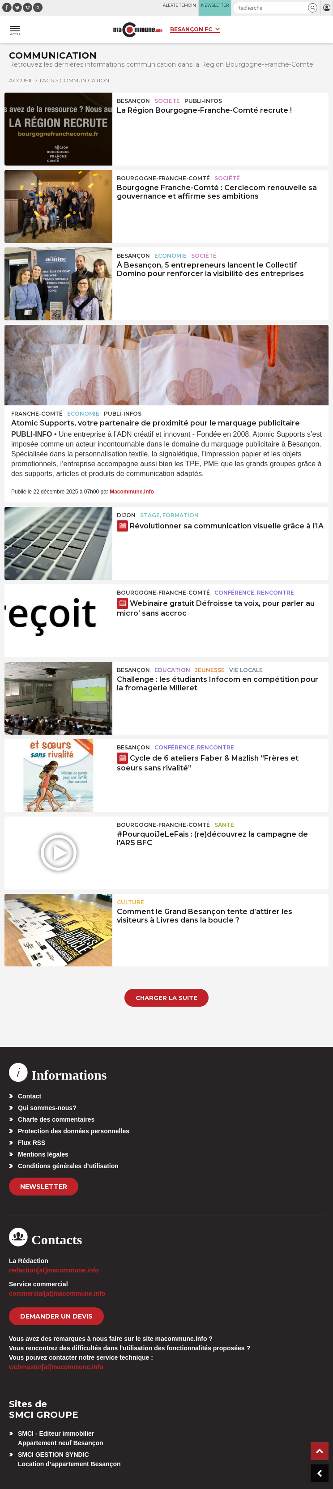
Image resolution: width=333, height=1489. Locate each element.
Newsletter (43, 1187)
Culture (130, 902)
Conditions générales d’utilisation (68, 1166)
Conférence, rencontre (254, 592)
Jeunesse (210, 670)
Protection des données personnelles (73, 1131)
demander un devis (56, 1316)
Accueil (21, 80)
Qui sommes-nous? (47, 1107)
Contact (29, 1096)
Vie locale (246, 670)
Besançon (133, 101)
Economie (170, 255)
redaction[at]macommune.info (54, 1270)
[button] (312, 8)
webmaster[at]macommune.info (56, 1366)
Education (172, 670)
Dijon (126, 515)
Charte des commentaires (56, 1119)
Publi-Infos (203, 101)
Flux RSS (31, 1142)
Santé (224, 824)
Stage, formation (169, 515)
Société (167, 101)
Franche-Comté (37, 413)
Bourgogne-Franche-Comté (163, 178)
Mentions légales (43, 1154)
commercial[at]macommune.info (57, 1293)
